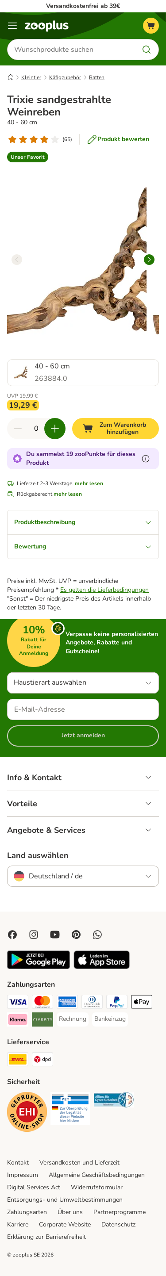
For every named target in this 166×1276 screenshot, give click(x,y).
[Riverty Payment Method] (42, 1020)
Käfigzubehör (65, 77)
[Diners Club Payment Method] (92, 1003)
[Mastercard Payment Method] (42, 1003)
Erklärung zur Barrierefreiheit (46, 1237)
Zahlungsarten (27, 1212)
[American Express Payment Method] (67, 1003)
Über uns (70, 1212)
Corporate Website (65, 1224)
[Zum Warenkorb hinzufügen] (115, 428)
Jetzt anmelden (83, 735)
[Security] (27, 1113)
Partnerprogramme (119, 1212)
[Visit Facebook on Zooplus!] (12, 934)
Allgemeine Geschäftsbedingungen (97, 1175)
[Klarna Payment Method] (17, 1020)
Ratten (96, 77)
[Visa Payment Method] (17, 1003)
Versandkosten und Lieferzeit (79, 1162)
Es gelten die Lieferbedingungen (104, 590)
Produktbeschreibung (83, 522)
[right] (149, 259)
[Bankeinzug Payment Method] (110, 1019)
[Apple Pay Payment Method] (141, 1003)
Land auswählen (38, 855)
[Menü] (12, 25)
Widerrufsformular (97, 1187)
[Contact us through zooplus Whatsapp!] (97, 934)
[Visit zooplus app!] (38, 967)
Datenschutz (118, 1224)
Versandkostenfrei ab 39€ (83, 6)
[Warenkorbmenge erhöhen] (55, 428)
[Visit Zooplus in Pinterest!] (76, 934)
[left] (17, 259)
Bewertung (83, 546)
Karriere (17, 1224)
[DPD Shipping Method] (42, 1060)
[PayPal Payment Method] (116, 1003)
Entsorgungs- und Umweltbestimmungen (65, 1200)
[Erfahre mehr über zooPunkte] (146, 459)
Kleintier (31, 77)
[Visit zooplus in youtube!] (55, 934)
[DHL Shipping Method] (17, 1060)
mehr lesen (89, 483)
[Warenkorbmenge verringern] (17, 428)
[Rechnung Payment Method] (72, 1019)
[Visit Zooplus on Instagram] (33, 934)
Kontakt (18, 1162)
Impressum (22, 1175)
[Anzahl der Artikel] (36, 428)
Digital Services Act (33, 1187)
